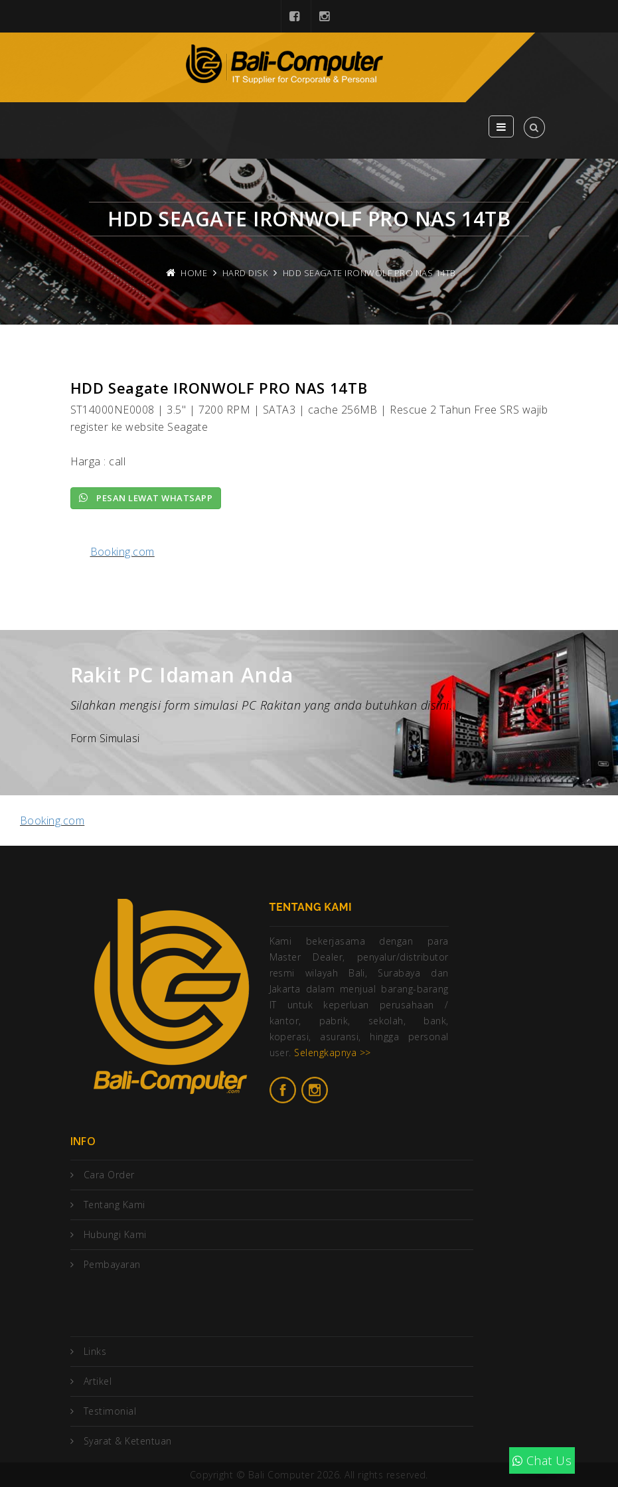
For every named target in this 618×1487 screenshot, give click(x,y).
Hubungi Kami (115, 1234)
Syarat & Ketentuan (128, 1441)
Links (95, 1351)
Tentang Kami (114, 1204)
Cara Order (109, 1174)
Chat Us (542, 1460)
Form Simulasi (105, 738)
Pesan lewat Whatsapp (146, 498)
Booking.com (122, 551)
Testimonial (110, 1411)
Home (194, 273)
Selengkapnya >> (332, 1052)
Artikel (98, 1381)
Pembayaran (112, 1264)
